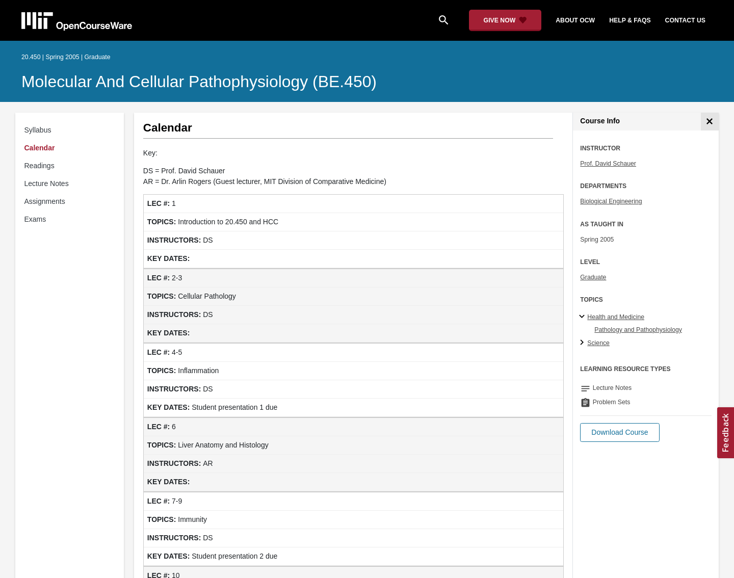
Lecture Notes (46, 183)
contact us (685, 20)
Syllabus (37, 130)
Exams (35, 219)
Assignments (44, 201)
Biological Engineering (611, 201)
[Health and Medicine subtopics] (583, 317)
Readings (39, 166)
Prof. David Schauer (608, 163)
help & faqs (629, 20)
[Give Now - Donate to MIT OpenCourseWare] (505, 20)
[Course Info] (710, 121)
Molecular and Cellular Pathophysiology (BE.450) (199, 81)
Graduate (593, 277)
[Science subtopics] (583, 343)
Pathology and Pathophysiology (638, 329)
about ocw (575, 20)
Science (598, 343)
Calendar (39, 148)
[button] (619, 432)
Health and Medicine (615, 317)
